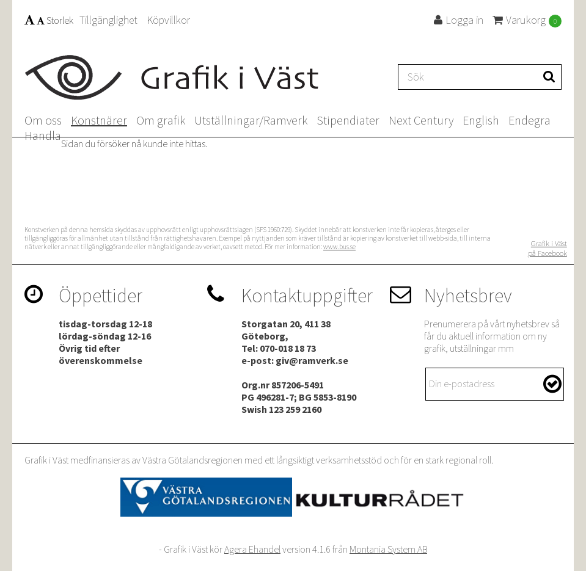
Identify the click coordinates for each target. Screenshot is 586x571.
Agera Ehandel (252, 549)
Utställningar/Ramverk (250, 120)
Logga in (458, 20)
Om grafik (160, 120)
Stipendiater (348, 120)
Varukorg (527, 20)
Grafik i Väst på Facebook (547, 248)
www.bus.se (339, 246)
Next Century (421, 120)
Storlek (48, 20)
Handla (42, 135)
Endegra (529, 120)
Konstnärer (99, 120)
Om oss (43, 120)
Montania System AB (388, 549)
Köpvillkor (168, 20)
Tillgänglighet (108, 20)
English (481, 120)
